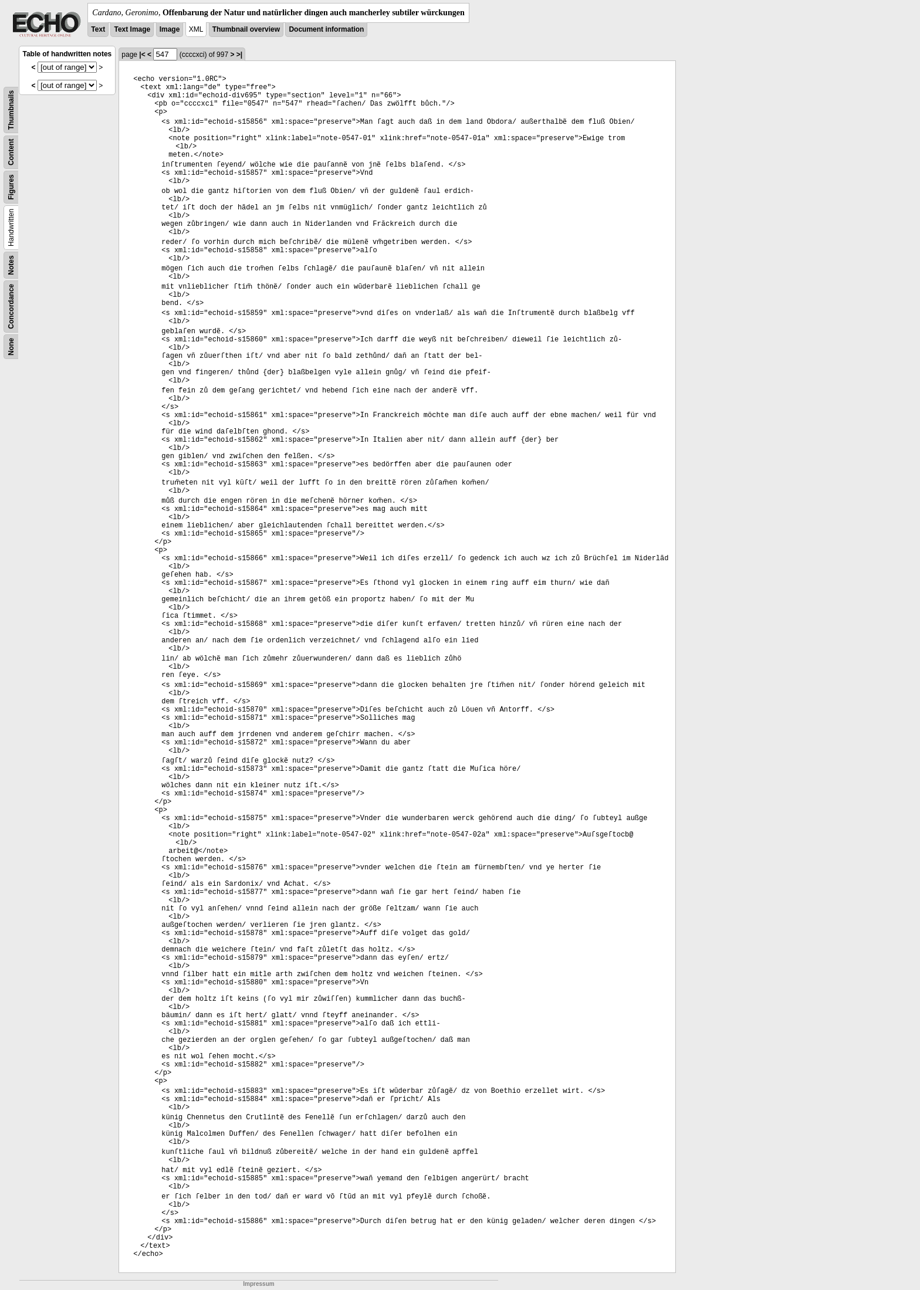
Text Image (132, 29)
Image (170, 29)
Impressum (258, 1284)
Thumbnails (11, 110)
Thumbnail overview (246, 29)
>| (239, 54)
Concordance (11, 306)
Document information (326, 29)
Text (98, 29)
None (11, 346)
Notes (11, 265)
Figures (11, 186)
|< (142, 54)
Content (11, 152)
